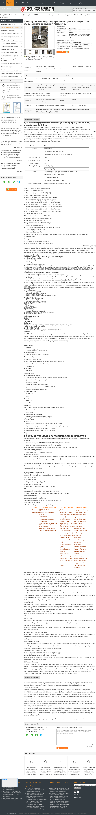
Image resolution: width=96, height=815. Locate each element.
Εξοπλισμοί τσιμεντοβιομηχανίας (9, 55)
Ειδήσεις (17, 8)
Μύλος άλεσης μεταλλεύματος (8, 40)
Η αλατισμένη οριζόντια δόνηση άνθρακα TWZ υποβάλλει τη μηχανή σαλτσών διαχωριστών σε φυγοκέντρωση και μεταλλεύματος (35, 807)
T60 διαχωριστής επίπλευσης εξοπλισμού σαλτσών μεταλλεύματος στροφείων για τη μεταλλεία (35, 790)
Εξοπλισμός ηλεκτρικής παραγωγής (10, 76)
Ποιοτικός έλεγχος (59, 3)
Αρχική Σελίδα (3, 15)
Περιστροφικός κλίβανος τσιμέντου (10, 36)
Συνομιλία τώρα (6, 8)
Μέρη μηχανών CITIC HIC (8, 49)
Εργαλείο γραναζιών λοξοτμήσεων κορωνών (63, 719)
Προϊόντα (10, 3)
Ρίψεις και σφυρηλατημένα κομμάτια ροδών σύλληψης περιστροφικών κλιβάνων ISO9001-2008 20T (59, 806)
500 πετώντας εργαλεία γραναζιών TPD (41, 719)
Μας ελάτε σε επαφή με (75, 3)
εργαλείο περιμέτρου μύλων (8, 30)
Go (94, 10)
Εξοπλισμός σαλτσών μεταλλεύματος (10, 63)
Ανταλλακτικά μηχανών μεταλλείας (10, 46)
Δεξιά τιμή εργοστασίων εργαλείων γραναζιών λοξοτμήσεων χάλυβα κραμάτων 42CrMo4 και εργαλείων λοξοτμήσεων (60, 771)
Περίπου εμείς (31, 3)
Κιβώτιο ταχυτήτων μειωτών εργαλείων (11, 73)
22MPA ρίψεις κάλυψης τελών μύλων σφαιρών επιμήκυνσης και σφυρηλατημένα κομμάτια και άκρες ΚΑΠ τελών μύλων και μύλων (59, 795)
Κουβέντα (64, 52)
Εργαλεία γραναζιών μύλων (8, 24)
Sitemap (81, 795)
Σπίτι (3, 3)
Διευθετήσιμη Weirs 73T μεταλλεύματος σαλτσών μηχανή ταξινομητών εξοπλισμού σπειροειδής (36, 801)
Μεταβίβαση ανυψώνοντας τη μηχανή (10, 70)
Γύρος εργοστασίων (45, 3)
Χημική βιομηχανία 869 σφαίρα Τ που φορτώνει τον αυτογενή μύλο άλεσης (12, 799)
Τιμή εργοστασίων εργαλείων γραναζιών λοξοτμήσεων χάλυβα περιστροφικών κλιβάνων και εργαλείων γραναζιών (46, 772)
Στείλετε (77, 788)
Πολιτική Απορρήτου (12, 813)
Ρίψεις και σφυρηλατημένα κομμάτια (10, 33)
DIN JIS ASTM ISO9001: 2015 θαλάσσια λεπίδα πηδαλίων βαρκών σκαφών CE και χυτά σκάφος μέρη (59, 801)
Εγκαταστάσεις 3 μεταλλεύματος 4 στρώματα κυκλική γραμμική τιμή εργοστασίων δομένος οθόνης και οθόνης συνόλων (35, 795)
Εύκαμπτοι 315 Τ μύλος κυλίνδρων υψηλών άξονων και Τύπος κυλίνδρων (12, 792)
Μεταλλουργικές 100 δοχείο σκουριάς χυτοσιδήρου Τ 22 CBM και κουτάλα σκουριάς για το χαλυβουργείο (59, 790)
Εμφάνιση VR (20, 3)
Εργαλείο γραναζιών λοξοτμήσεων (23, 15)
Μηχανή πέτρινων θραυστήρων (9, 43)
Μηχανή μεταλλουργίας (7, 66)
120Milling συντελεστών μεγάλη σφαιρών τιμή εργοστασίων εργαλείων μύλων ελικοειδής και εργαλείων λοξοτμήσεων (40, 58)
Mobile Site (77, 797)
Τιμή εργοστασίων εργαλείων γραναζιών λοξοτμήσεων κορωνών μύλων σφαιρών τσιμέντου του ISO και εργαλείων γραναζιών (74, 772)
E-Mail (76, 795)
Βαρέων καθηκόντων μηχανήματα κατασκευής (9, 59)
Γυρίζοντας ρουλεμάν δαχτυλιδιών (9, 52)
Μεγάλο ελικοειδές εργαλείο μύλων (83, 719)
